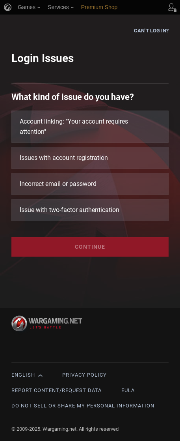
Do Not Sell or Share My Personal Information (82, 406)
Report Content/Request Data (56, 390)
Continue (90, 247)
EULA (128, 390)
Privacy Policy (84, 375)
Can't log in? (151, 31)
